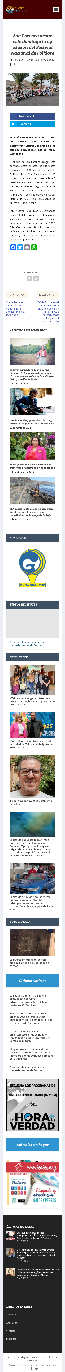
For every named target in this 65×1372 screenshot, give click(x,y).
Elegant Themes (30, 1357)
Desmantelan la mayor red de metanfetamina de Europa (28, 644)
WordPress (33, 1360)
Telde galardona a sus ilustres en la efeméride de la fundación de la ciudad (32, 466)
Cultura (29, 59)
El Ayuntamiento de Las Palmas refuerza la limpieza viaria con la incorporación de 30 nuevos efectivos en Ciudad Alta (32, 1054)
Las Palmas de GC (45, 59)
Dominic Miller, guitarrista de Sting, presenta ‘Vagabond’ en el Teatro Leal (32, 422)
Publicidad (11, 1338)
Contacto (10, 1330)
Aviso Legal (12, 1322)
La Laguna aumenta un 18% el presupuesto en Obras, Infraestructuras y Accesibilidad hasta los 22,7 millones (29, 1000)
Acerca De (11, 1314)
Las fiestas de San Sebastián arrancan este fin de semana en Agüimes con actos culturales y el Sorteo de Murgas (30, 1036)
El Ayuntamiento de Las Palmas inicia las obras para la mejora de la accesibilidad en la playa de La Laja (32, 512)
